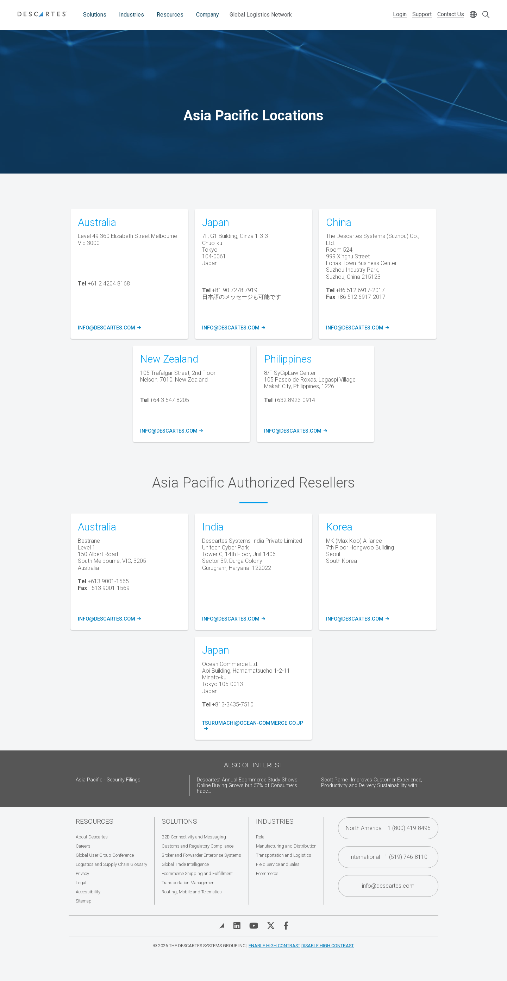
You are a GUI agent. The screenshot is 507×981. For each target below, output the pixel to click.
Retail (261, 836)
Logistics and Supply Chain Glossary (111, 864)
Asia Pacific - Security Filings (108, 780)
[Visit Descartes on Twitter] (271, 926)
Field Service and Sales (278, 864)
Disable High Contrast (327, 945)
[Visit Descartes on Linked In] (236, 926)
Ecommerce (267, 873)
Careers (83, 846)
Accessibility (88, 891)
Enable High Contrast (274, 945)
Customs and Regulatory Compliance (197, 846)
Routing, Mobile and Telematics (192, 891)
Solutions (94, 14)
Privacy (82, 873)
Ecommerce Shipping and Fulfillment (197, 873)
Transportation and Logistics (283, 855)
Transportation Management (189, 882)
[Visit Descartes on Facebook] (285, 926)
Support (422, 14)
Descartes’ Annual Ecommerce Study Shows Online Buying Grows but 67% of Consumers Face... (247, 785)
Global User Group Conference (105, 855)
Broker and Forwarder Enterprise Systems (201, 855)
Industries (131, 14)
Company (207, 14)
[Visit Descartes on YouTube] (253, 926)
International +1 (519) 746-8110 (388, 857)
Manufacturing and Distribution (286, 846)
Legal (81, 882)
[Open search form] (485, 15)
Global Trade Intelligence (185, 864)
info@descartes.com (108, 328)
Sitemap (84, 901)
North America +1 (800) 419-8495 (388, 828)
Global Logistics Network (261, 14)
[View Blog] (222, 926)
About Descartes (92, 836)
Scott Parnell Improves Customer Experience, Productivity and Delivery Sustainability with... (371, 782)
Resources (170, 14)
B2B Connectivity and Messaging (194, 836)
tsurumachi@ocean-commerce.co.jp (253, 726)
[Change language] (473, 15)
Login (400, 14)
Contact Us (450, 14)
